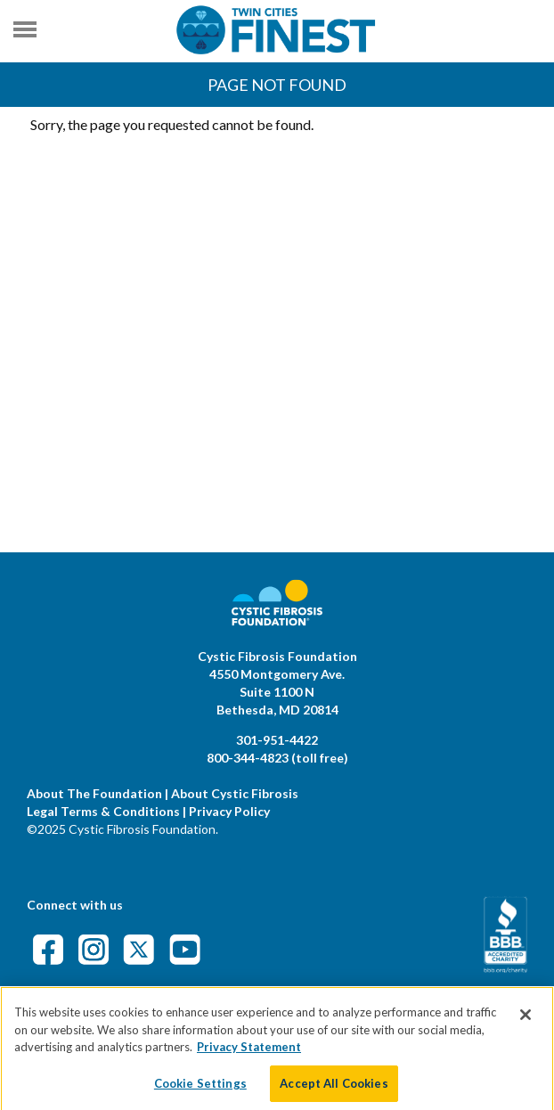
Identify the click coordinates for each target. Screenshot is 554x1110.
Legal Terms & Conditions (103, 811)
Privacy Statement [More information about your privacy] (249, 1053)
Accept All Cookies (333, 1089)
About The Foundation (94, 793)
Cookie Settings (200, 1089)
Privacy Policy (229, 811)
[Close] (525, 1021)
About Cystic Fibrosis (234, 793)
